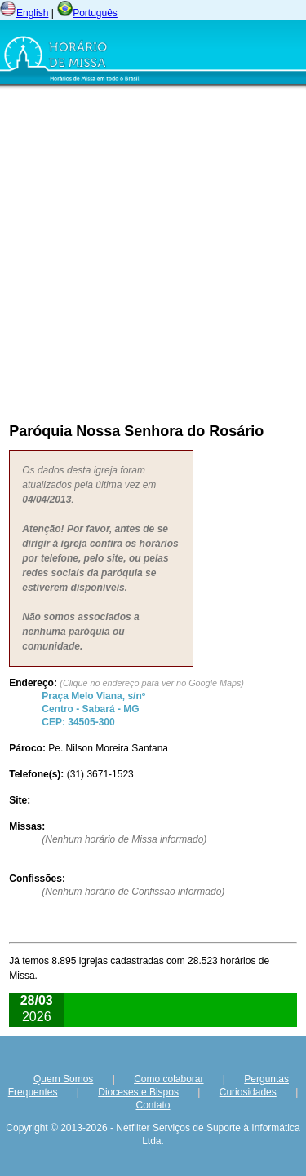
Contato (152, 1105)
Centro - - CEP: (93, 709)
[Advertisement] (153, 251)
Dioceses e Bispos (138, 1092)
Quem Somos (63, 1079)
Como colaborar (168, 1079)
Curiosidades (248, 1092)
